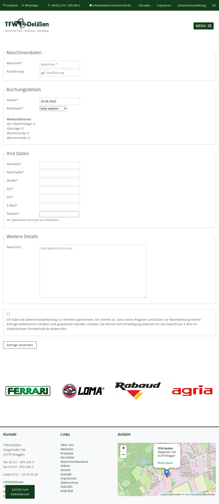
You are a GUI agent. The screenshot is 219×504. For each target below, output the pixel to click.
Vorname (14, 164)
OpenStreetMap (193, 494)
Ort (14, 197)
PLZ (14, 188)
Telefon (14, 213)
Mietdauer (15, 108)
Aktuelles (144, 5)
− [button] (123, 455)
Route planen (165, 463)
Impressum (164, 5)
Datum (14, 100)
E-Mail (14, 205)
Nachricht (14, 247)
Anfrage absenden (20, 345)
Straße (14, 180)
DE (214, 5)
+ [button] (123, 448)
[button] (204, 25)
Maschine (14, 63)
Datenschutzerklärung (192, 5)
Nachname (15, 172)
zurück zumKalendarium (20, 491)
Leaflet (163, 494)
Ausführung (15, 71)
